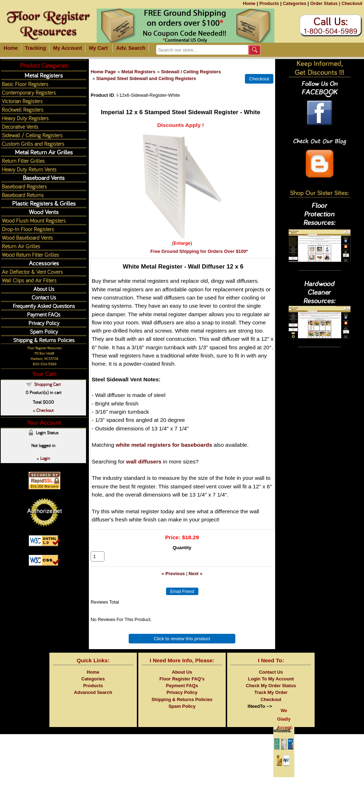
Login (45, 458)
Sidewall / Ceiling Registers (191, 71)
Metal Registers (138, 71)
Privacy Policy (43, 322)
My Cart (98, 48)
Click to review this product (182, 646)
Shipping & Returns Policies (44, 340)
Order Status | (325, 3)
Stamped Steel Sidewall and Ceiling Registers (146, 78)
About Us (43, 288)
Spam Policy (44, 331)
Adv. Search (130, 48)
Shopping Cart (47, 384)
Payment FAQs (43, 314)
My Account (67, 48)
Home (249, 3)
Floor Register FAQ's (182, 686)
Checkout (352, 3)
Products (269, 3)
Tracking (35, 48)
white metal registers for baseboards (164, 445)
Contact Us (44, 297)
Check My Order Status (271, 693)
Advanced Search (93, 700)
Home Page (103, 71)
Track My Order (271, 700)
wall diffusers (143, 461)
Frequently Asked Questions (44, 305)
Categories (294, 3)
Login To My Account (271, 686)
